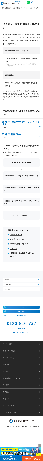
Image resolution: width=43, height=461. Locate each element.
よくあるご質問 (22, 291)
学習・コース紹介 (9, 379)
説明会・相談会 (21, 332)
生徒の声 (6, 393)
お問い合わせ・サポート (12, 407)
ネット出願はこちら (21, 341)
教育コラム (7, 427)
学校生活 (6, 421)
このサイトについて (10, 441)
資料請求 (21, 324)
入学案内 (6, 414)
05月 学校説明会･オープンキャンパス (21, 124)
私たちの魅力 (22, 301)
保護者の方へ (22, 281)
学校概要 (6, 400)
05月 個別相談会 (11, 135)
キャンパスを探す (9, 386)
